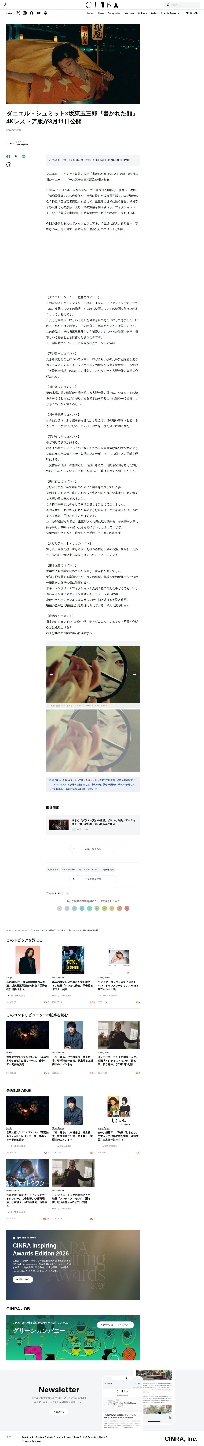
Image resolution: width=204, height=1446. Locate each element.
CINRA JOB (192, 16)
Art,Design (38, 1440)
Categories (114, 16)
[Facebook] (31, 16)
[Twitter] (18, 16)
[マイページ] (13, 6)
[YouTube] (38, 16)
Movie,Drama (21, 933)
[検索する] (160, 6)
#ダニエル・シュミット (89, 873)
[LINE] (45, 16)
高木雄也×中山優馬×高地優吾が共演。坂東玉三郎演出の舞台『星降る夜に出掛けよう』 (26, 989)
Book (76, 1440)
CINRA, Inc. (181, 1442)
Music (25, 1440)
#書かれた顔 (108, 873)
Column (142, 16)
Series (154, 16)
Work (102, 1440)
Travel (25, 1444)
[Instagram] (25, 16)
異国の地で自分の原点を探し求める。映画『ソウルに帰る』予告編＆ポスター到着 (72, 989)
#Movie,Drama (68, 873)
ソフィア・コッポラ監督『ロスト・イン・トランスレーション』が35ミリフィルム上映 (118, 989)
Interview (129, 16)
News (101, 16)
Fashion (36, 1444)
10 (127, 911)
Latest (91, 16)
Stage (67, 1440)
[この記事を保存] (8, 167)
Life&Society (89, 1440)
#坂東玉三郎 (53, 873)
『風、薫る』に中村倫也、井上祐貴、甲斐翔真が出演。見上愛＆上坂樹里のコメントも (72, 1064)
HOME (9, 933)
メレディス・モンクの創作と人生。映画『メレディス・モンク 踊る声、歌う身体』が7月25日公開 (118, 1064)
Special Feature (170, 16)
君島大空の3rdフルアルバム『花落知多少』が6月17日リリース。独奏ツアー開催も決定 (27, 1064)
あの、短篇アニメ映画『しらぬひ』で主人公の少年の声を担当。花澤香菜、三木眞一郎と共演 (118, 1139)
